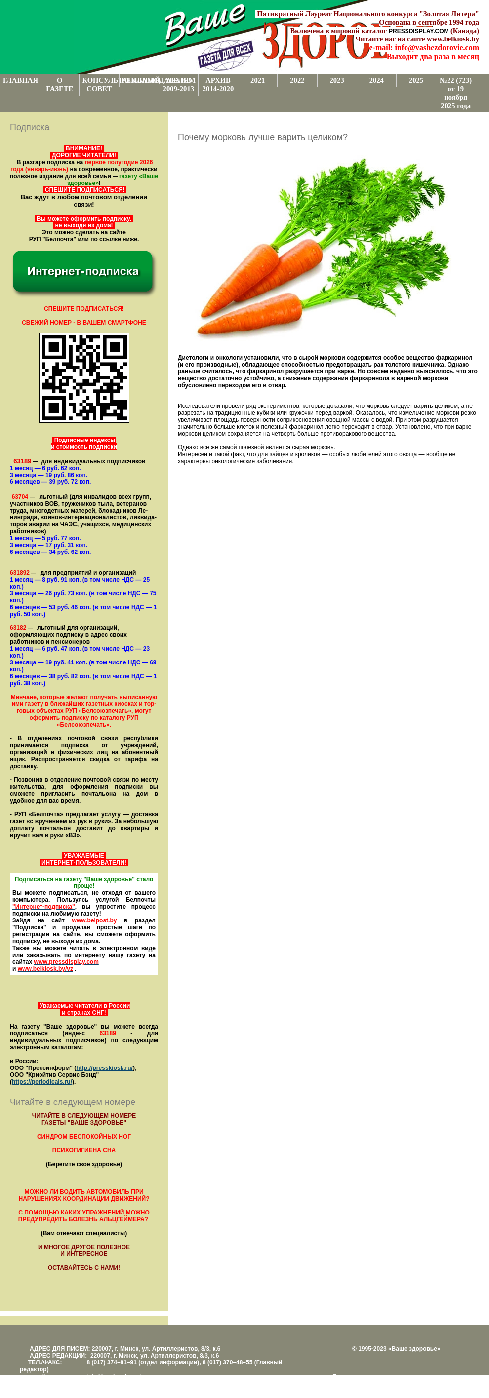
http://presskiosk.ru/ (104, 1068)
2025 (416, 80)
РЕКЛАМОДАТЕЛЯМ (140, 80)
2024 (376, 80)
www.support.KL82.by (440, 1383)
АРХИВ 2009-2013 (179, 84)
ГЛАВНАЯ (20, 80)
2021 (257, 80)
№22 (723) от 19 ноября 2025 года (456, 93)
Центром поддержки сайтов (370, 1383)
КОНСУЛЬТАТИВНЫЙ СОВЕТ (100, 84)
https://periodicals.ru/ (42, 1081)
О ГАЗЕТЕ (59, 84)
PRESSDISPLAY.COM (419, 31)
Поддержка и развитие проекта (375, 1376)
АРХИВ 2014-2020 (218, 84)
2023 (336, 80)
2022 (297, 80)
